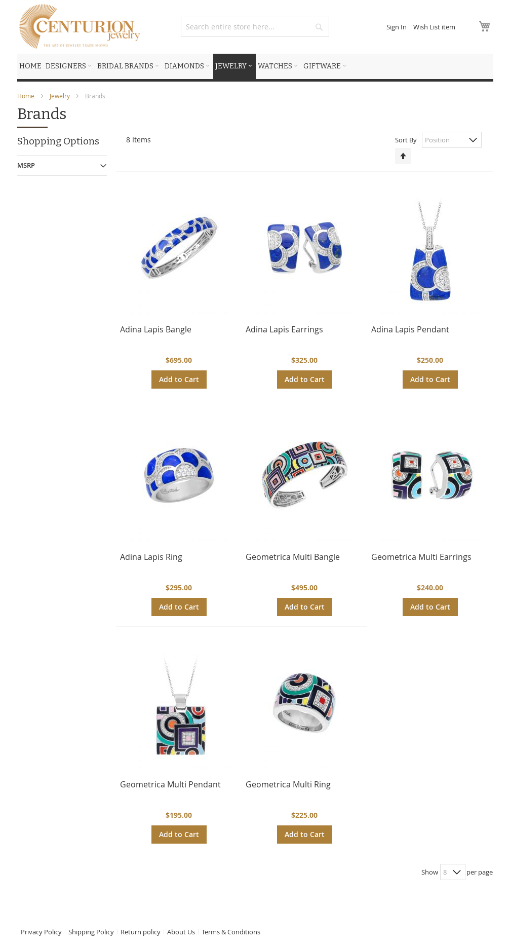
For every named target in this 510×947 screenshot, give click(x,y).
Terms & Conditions (231, 931)
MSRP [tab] (26, 165)
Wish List (434, 26)
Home (26, 96)
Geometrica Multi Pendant (170, 784)
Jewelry (60, 96)
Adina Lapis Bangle (155, 329)
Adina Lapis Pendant (410, 329)
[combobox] (255, 27)
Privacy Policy (41, 931)
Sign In (396, 26)
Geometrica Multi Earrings (421, 556)
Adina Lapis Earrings (284, 329)
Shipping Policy (91, 931)
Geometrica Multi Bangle (293, 556)
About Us (181, 931)
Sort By (406, 139)
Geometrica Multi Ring (288, 784)
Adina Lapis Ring (151, 556)
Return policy (141, 931)
